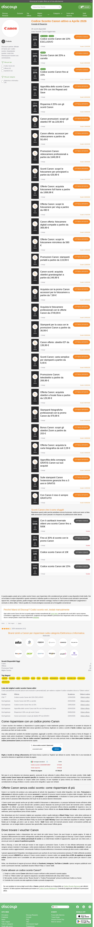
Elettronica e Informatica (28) (9, 81)
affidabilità (36, 617)
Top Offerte (29, 14)
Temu (38, 678)
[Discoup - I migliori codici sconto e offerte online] (9, 7)
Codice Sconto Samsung (72, 886)
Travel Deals (55, 917)
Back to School (56, 922)
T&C (27, 922)
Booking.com (71, 678)
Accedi (84, 7)
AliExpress (25, 678)
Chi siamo (4, 915)
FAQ (27, 919)
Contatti (28, 917)
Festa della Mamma (70, 14)
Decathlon (5, 682)
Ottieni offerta (81, 86)
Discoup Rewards (5, 14)
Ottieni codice (82, 37)
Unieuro (62, 678)
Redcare (45, 678)
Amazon (4, 678)
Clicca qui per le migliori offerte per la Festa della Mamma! (46, 1)
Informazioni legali (32, 924)
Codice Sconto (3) (8, 66)
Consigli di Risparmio (39, 24)
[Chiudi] (91, 1)
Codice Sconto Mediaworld (48, 888)
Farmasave (81, 678)
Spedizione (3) (6, 71)
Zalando (12, 678)
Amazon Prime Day (57, 919)
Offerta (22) (6, 68)
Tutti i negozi (5, 922)
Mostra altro (46, 635)
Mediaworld (54, 678)
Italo (18, 678)
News (3, 919)
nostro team (54, 613)
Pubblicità (4, 917)
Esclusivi (20, 13)
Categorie (58, 13)
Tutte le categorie (7, 924)
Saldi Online (85, 14)
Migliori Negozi (43, 14)
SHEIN (33, 678)
